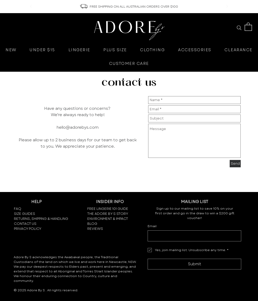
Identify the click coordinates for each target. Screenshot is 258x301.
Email (152, 226)
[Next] (227, 7)
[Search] (239, 28)
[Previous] (31, 7)
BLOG (92, 223)
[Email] (193, 236)
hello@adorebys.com (78, 127)
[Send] (235, 163)
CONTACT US (25, 223)
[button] (248, 26)
